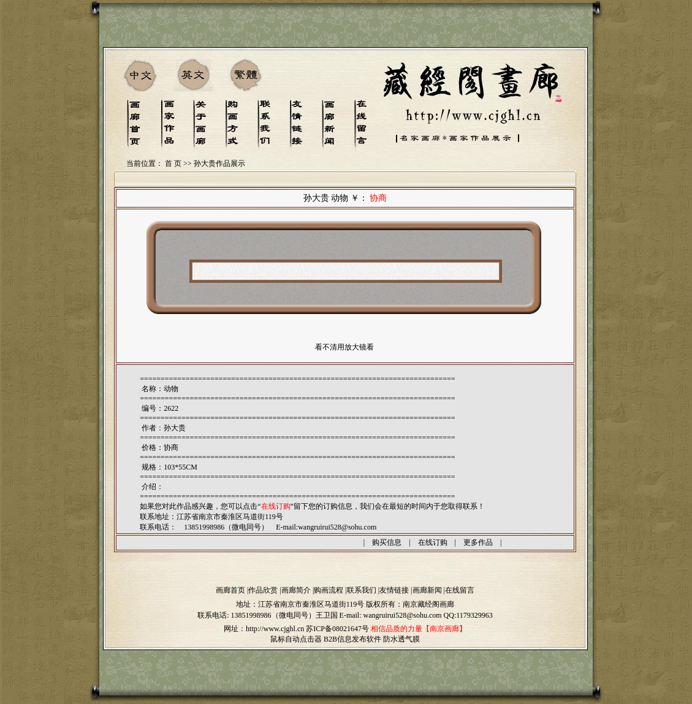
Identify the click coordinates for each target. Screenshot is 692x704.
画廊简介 (296, 590)
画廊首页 (230, 590)
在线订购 (432, 542)
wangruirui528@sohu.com (337, 527)
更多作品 (478, 542)
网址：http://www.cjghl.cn (264, 628)
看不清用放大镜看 (344, 347)
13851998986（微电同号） (273, 615)
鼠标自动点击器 (296, 639)
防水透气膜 (401, 639)
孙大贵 (175, 428)
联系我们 (361, 590)
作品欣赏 (263, 590)
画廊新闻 (427, 590)
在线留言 (459, 590)
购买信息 (386, 542)
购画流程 (328, 590)
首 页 (173, 163)
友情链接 (394, 590)
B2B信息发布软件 (352, 639)
